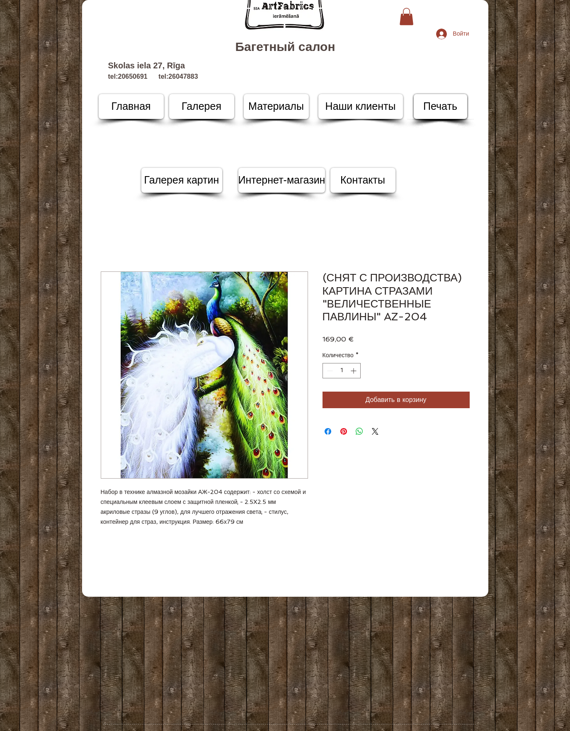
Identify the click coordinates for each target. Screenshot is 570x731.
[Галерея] (201, 106)
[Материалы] (276, 106)
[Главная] (131, 106)
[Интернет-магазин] (281, 180)
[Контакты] (362, 180)
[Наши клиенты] (360, 106)
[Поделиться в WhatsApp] (359, 431)
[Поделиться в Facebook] (328, 431)
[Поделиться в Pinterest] (344, 431)
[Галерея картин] (181, 180)
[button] (406, 16)
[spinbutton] (341, 370)
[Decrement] (329, 370)
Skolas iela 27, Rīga (146, 65)
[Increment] (354, 370)
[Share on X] (375, 431)
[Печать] (440, 106)
